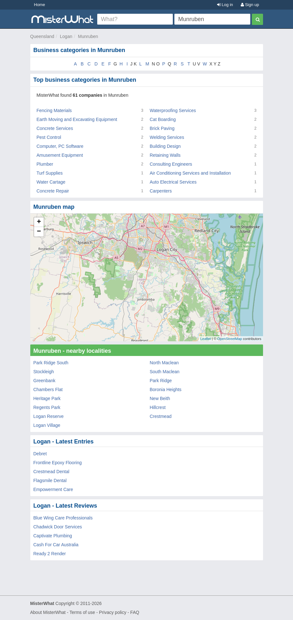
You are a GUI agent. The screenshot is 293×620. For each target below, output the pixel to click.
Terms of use (82, 612)
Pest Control (49, 137)
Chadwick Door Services (57, 526)
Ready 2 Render (49, 553)
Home (39, 4)
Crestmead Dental (51, 471)
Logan (66, 36)
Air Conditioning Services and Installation (190, 173)
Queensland (42, 36)
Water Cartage (51, 182)
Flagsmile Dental (50, 480)
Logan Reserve (48, 416)
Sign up (250, 4)
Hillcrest (158, 407)
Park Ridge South (51, 362)
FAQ (134, 612)
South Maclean (164, 371)
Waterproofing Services (173, 110)
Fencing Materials (54, 110)
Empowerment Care (53, 489)
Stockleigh (43, 371)
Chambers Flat (48, 389)
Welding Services (167, 137)
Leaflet (205, 339)
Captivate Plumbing (52, 535)
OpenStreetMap (229, 339)
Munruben (88, 36)
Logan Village (47, 425)
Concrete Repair (53, 190)
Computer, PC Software (60, 146)
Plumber (45, 164)
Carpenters (161, 190)
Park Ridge (161, 380)
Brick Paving (162, 128)
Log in (225, 4)
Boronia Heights (166, 389)
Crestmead (161, 416)
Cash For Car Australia (56, 544)
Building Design (165, 146)
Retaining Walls (165, 155)
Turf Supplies (50, 173)
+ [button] (39, 222)
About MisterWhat (48, 612)
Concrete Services (55, 128)
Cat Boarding (163, 119)
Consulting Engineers (171, 164)
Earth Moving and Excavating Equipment (77, 119)
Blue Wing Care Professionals (63, 517)
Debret (40, 453)
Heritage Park (47, 398)
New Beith (160, 398)
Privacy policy (113, 612)
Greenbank (44, 380)
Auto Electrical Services (173, 182)
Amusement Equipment (60, 155)
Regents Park (47, 407)
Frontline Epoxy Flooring (57, 462)
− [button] (39, 232)
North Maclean (164, 362)
